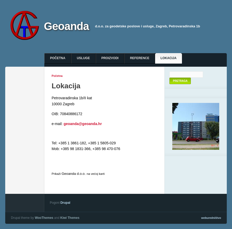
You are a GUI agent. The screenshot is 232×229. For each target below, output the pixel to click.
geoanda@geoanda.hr (83, 124)
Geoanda (66, 26)
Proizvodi (110, 58)
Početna (57, 58)
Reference (139, 58)
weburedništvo (211, 217)
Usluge (83, 58)
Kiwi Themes (69, 218)
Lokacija (168, 58)
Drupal (65, 203)
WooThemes (44, 218)
